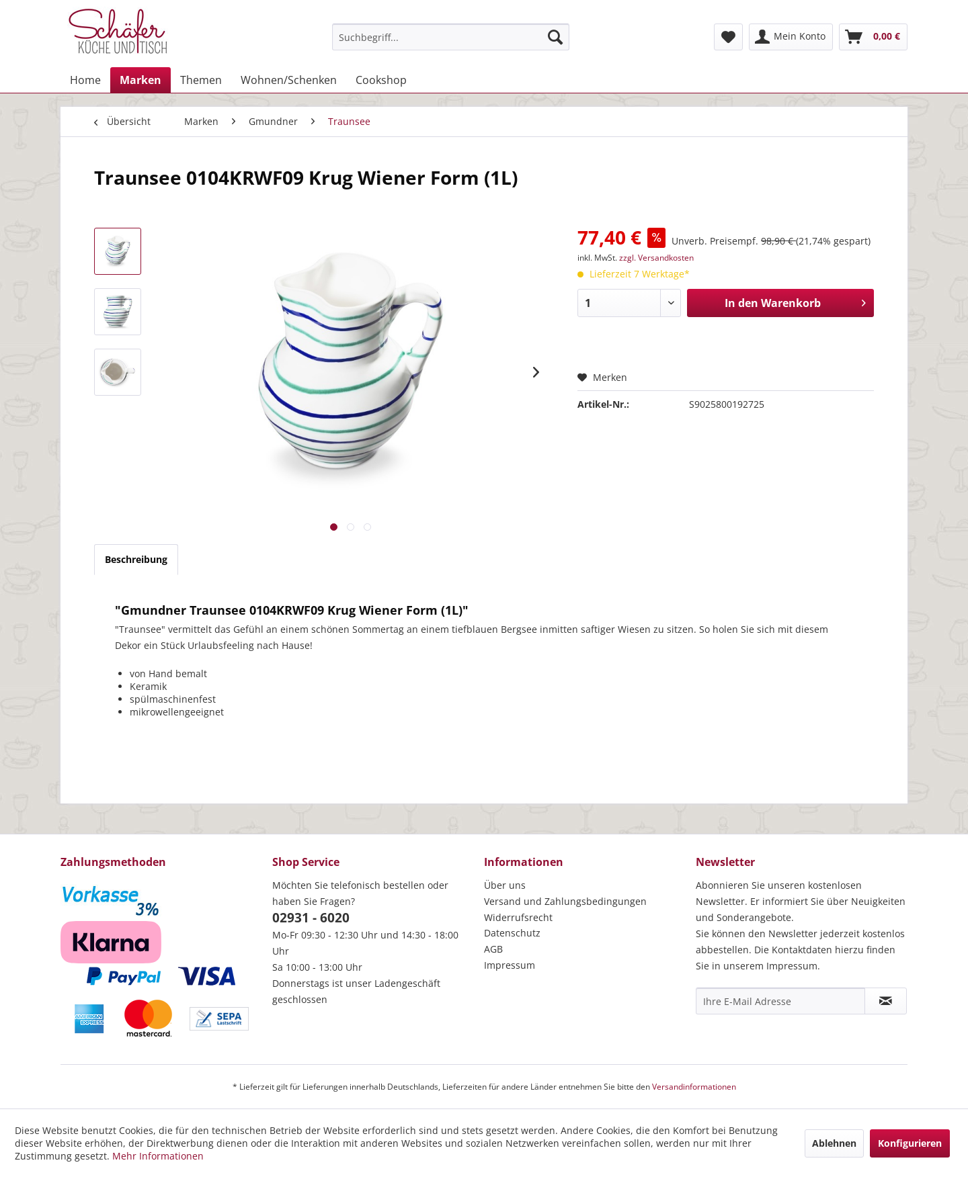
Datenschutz (512, 932)
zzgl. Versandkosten (656, 257)
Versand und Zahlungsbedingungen (565, 901)
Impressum (509, 965)
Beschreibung (136, 559)
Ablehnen (834, 1143)
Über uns (505, 885)
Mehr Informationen (158, 1155)
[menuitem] (450, 37)
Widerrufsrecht (518, 917)
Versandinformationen (694, 1086)
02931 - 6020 (311, 917)
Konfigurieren (910, 1143)
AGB (493, 949)
